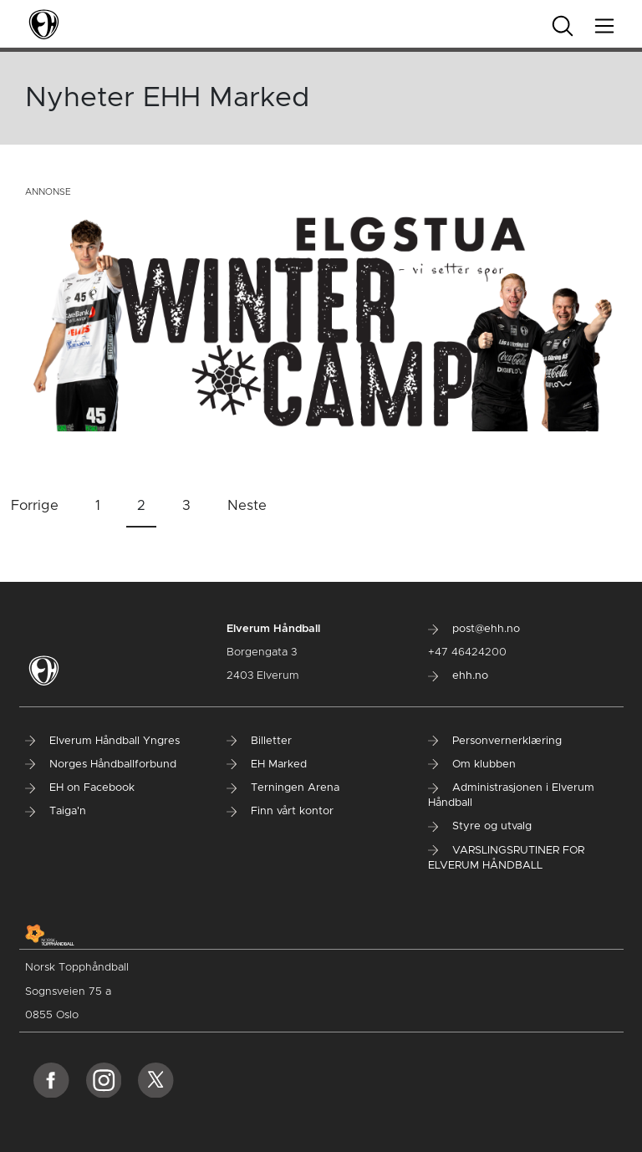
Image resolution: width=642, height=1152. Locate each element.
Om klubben (472, 764)
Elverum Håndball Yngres (102, 741)
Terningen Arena (283, 787)
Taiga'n (55, 811)
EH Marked (267, 764)
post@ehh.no (474, 629)
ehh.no (458, 675)
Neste (247, 505)
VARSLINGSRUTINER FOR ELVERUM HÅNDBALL (506, 858)
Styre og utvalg (480, 826)
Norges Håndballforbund (100, 764)
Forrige (35, 505)
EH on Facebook (80, 787)
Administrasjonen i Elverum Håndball (511, 795)
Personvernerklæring (495, 741)
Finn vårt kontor (280, 811)
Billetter (259, 741)
